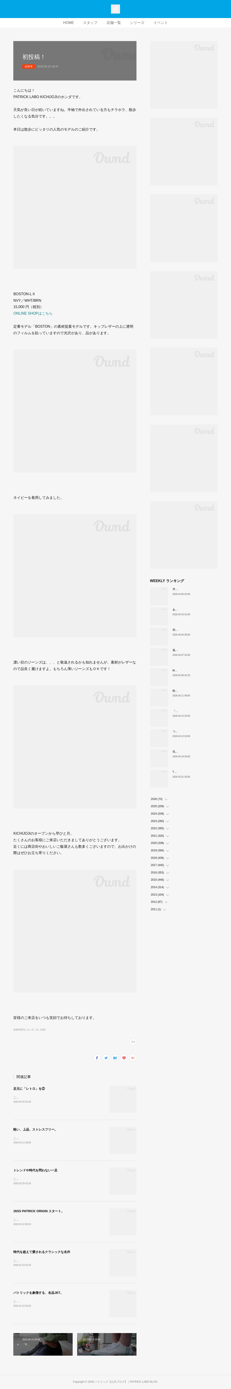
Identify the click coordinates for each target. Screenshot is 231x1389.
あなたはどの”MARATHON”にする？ (195, 609)
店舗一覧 (113, 23)
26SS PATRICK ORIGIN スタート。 (38, 1211)
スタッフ (90, 23)
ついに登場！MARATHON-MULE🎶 (194, 731)
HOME (68, 23)
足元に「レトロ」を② (29, 1088)
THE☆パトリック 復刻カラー (191, 772)
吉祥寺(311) (19, 1029)
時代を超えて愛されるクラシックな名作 (41, 1252)
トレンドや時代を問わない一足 (35, 1170)
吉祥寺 (29, 66)
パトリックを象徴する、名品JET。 (38, 1293)
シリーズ (137, 23)
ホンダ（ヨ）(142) (36, 1029)
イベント (160, 23)
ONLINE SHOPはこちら (32, 313)
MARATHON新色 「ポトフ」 (191, 670)
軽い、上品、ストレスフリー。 (35, 1129)
